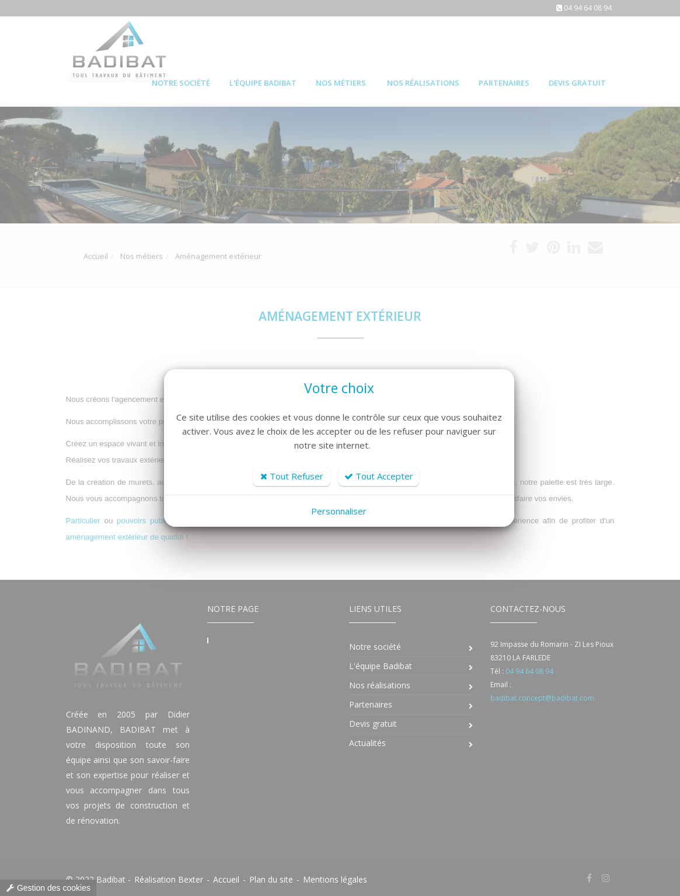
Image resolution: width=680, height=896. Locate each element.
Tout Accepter (378, 476)
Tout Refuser (291, 476)
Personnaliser (339, 511)
